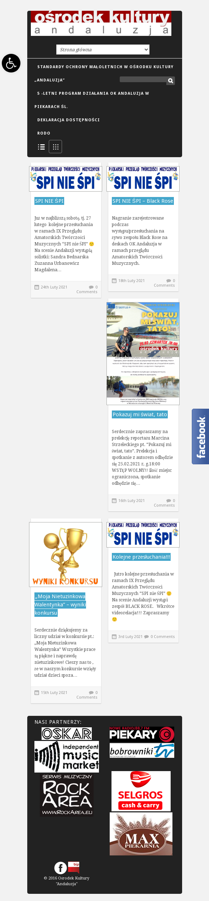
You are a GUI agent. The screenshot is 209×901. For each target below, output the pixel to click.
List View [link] (41, 146)
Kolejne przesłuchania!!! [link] (141, 557)
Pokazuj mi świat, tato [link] (140, 414)
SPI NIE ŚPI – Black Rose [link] (143, 201)
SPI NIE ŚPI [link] (49, 201)
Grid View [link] (55, 146)
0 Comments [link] (87, 289)
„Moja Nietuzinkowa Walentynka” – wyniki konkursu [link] (60, 604)
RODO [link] (44, 133)
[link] (11, 63)
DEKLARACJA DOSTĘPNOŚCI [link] (68, 120)
